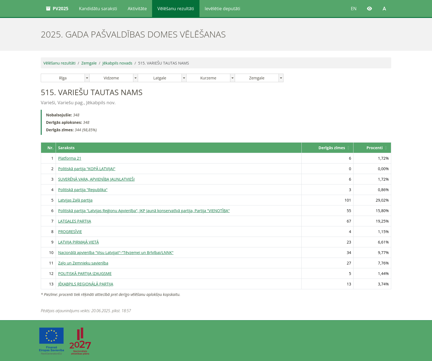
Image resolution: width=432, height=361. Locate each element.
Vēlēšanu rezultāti (175, 9)
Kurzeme (208, 78)
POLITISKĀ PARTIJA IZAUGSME (85, 273)
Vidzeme (111, 78)
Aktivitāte (137, 9)
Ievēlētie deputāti (222, 9)
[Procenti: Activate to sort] (372, 147)
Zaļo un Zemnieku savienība (83, 263)
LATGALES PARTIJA (74, 221)
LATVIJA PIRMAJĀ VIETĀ (78, 242)
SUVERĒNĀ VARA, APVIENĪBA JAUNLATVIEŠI (96, 179)
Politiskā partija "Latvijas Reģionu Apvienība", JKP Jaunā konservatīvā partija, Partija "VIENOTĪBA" (144, 210)
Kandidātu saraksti (98, 9)
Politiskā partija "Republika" (82, 189)
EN (354, 9)
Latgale (159, 78)
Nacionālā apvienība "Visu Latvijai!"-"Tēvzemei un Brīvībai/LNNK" (115, 252)
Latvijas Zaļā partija (75, 200)
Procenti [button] (374, 147)
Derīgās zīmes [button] (331, 147)
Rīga (63, 78)
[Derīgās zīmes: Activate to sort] (327, 147)
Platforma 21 (69, 158)
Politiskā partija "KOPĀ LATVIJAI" (86, 168)
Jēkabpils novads (117, 63)
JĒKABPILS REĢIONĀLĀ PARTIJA (85, 284)
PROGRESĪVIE (70, 231)
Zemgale (89, 63)
